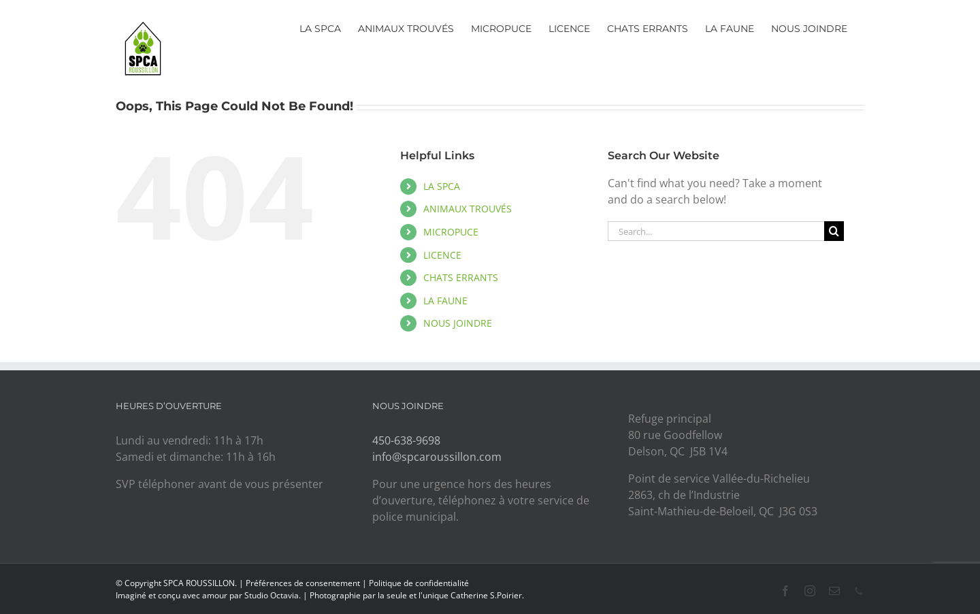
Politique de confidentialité (419, 583)
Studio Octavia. (273, 595)
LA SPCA (441, 186)
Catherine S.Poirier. (487, 595)
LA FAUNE (445, 300)
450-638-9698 (406, 440)
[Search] (834, 231)
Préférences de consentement (303, 583)
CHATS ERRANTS (460, 277)
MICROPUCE (450, 231)
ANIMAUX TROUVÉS (467, 208)
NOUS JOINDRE (457, 323)
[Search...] (716, 231)
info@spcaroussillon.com (437, 456)
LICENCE (442, 254)
